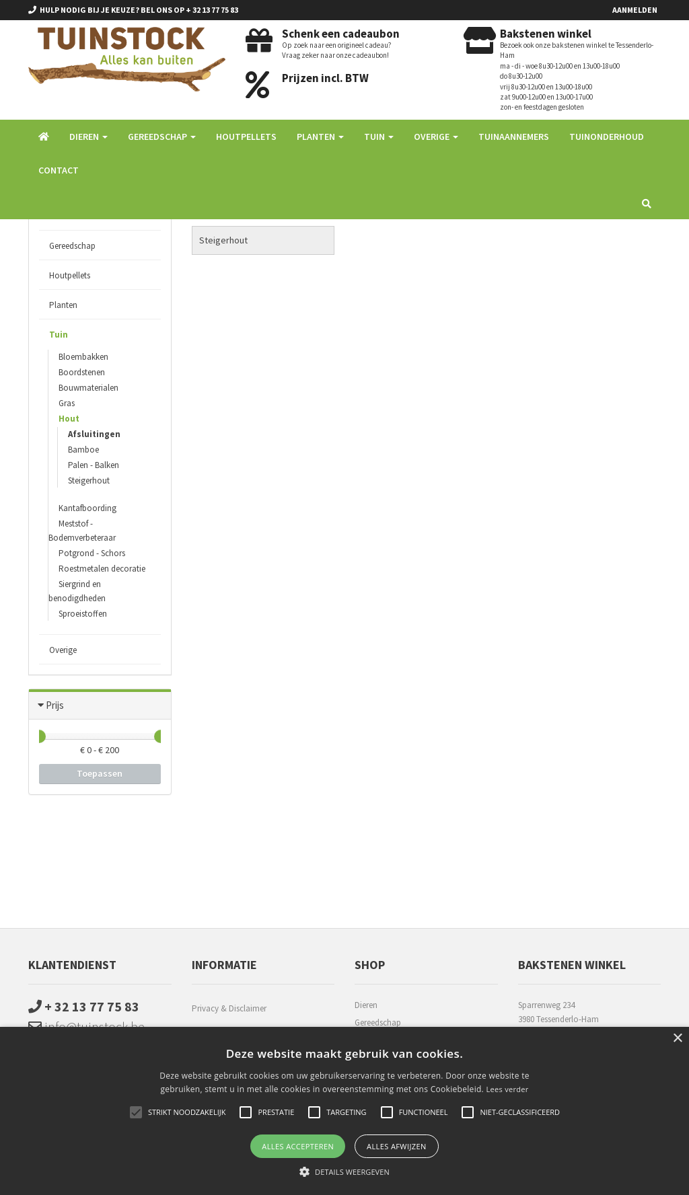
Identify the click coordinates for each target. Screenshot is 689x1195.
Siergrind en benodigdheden (77, 591)
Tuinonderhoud (606, 136)
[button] (344, 1172)
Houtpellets (246, 136)
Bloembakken (83, 356)
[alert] (344, 1111)
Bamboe (83, 449)
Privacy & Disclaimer (229, 1008)
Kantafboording (87, 508)
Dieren (366, 1005)
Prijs (55, 705)
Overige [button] (436, 136)
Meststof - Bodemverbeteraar (82, 530)
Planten (63, 305)
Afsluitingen (94, 434)
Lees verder (507, 1089)
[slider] (39, 736)
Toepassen (99, 773)
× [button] (677, 1039)
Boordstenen (82, 372)
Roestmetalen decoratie (102, 568)
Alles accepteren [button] (298, 1146)
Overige (63, 650)
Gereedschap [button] (162, 136)
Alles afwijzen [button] (397, 1146)
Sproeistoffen (83, 613)
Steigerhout (89, 480)
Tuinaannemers (513, 136)
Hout (69, 418)
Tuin (58, 334)
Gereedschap (72, 246)
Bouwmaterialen (88, 387)
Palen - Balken (93, 465)
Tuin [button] (379, 136)
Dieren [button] (88, 136)
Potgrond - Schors (92, 553)
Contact (58, 170)
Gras (67, 403)
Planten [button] (320, 136)
